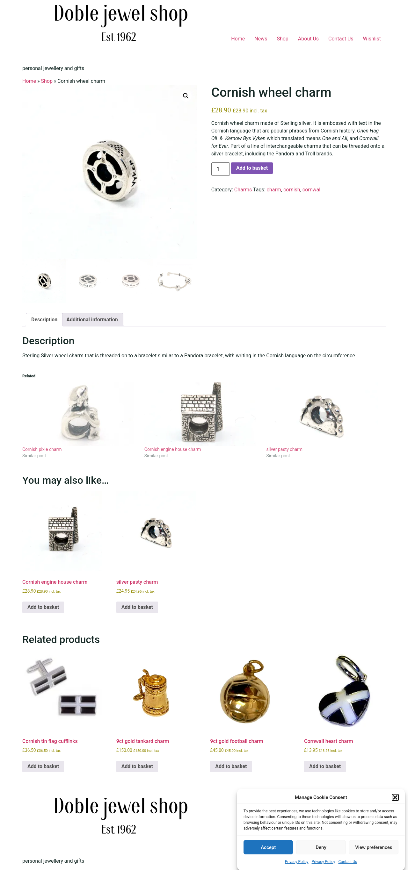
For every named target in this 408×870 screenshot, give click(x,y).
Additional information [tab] (92, 320)
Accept (268, 847)
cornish (291, 190)
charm (273, 190)
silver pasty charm (284, 449)
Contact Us (347, 861)
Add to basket (252, 168)
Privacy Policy (297, 861)
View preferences (373, 847)
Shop (282, 39)
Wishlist (372, 39)
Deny (321, 847)
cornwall (312, 190)
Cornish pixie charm (42, 449)
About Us (308, 39)
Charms (243, 190)
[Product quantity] (220, 169)
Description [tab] (44, 320)
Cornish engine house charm (172, 449)
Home (238, 39)
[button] (395, 797)
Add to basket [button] (43, 607)
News (260, 39)
